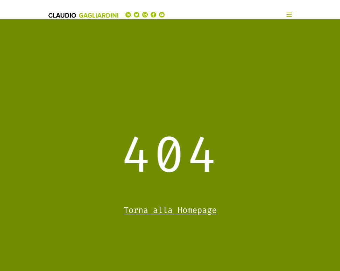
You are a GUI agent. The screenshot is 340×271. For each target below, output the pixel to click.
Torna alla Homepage (170, 210)
